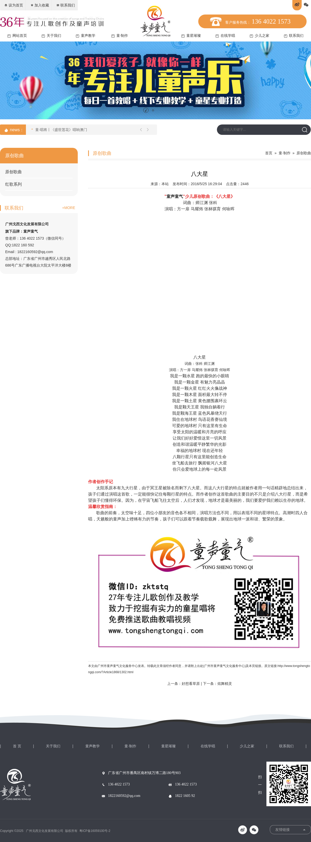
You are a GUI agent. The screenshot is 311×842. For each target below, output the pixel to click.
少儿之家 (259, 36)
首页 (268, 153)
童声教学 (85, 36)
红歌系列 (13, 184)
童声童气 (174, 196)
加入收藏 (39, 5)
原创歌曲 (13, 172)
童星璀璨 (191, 36)
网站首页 (17, 36)
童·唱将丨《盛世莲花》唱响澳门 (59, 129)
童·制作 (119, 36)
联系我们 (65, 5)
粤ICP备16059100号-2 (94, 831)
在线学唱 (225, 36)
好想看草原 (191, 683)
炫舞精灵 (224, 683)
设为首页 (13, 5)
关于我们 (51, 36)
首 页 (17, 746)
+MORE (68, 208)
